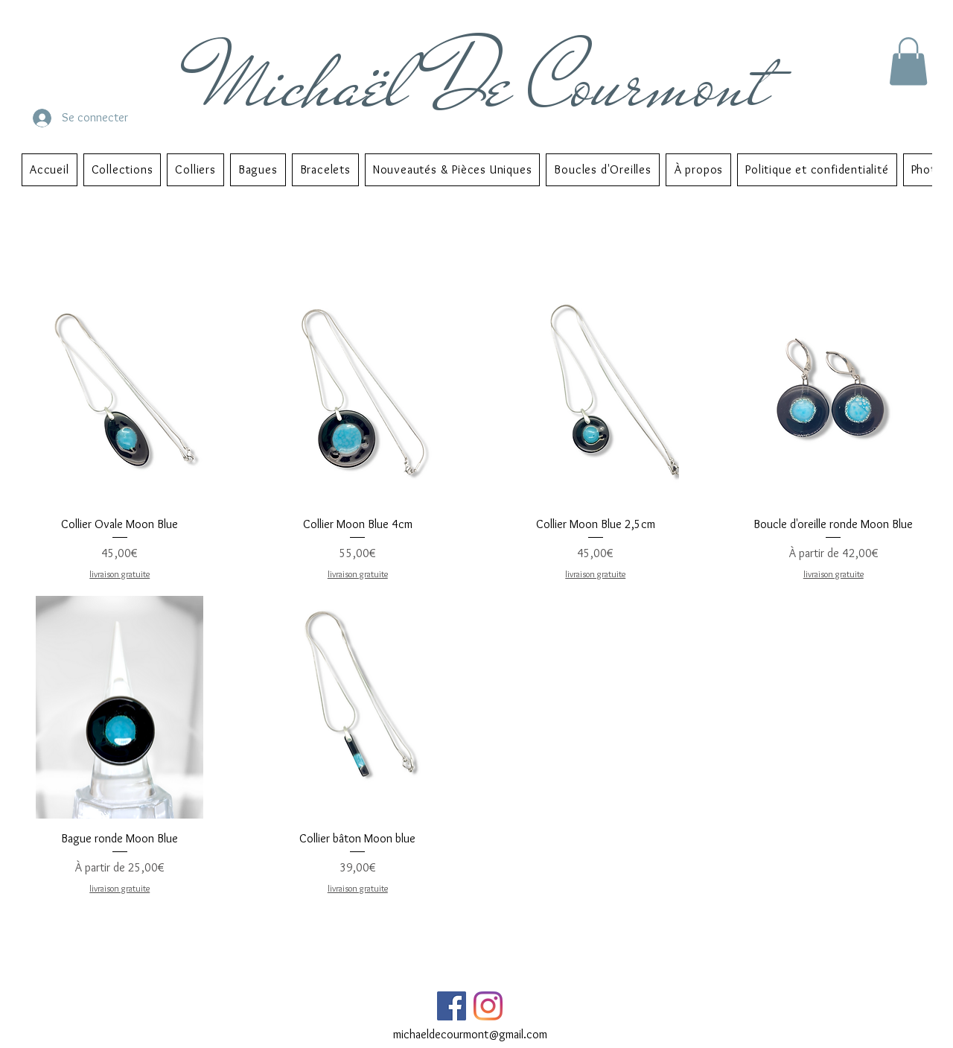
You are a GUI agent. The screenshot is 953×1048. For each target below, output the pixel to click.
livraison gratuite (119, 573)
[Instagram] (488, 1005)
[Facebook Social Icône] (451, 1005)
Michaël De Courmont (486, 83)
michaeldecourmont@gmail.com (470, 1034)
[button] (908, 61)
